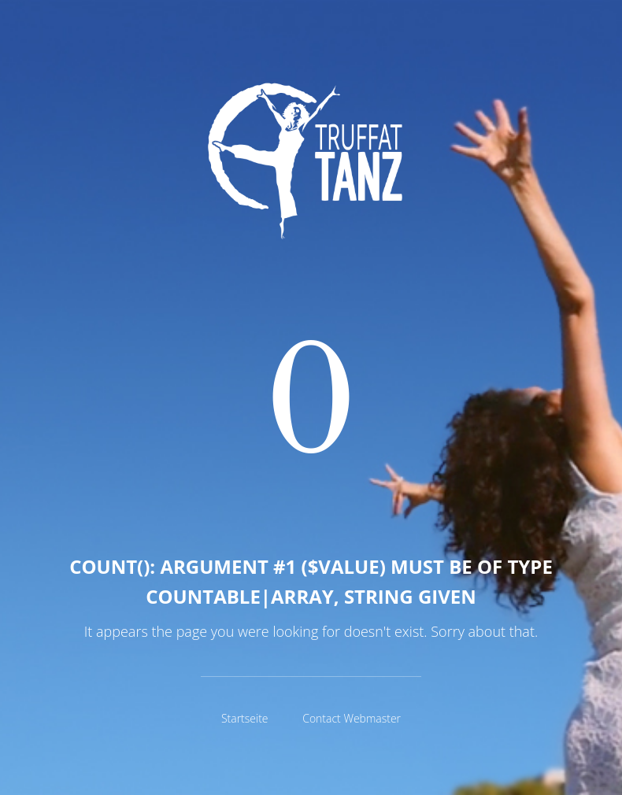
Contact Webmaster (351, 718)
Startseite (244, 718)
